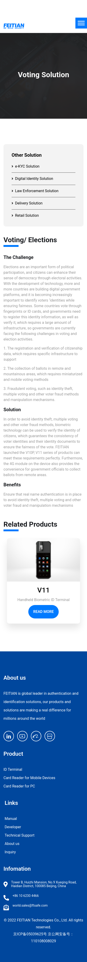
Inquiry (10, 852)
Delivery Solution (27, 203)
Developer (13, 827)
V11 (43, 590)
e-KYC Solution (25, 166)
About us (12, 843)
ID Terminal (12, 769)
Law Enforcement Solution (35, 191)
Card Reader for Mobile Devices (29, 778)
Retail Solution (25, 215)
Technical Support (20, 835)
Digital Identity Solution (32, 178)
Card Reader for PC (19, 786)
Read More (43, 611)
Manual (11, 818)
